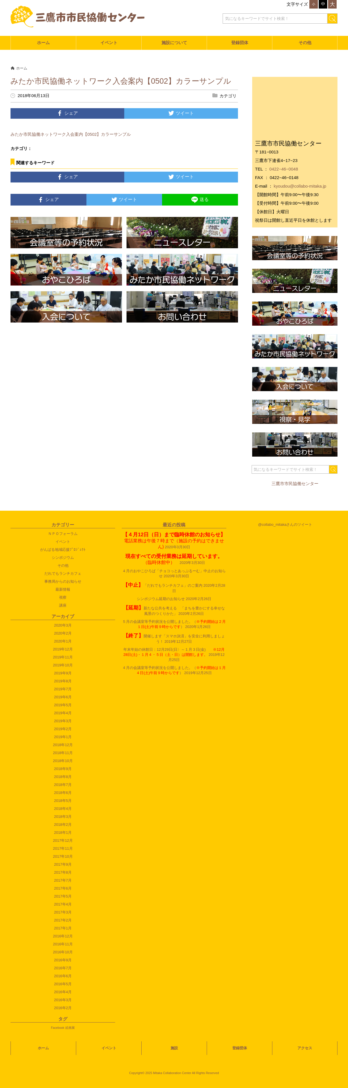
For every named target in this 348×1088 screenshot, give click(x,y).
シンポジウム (63, 557)
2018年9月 (63, 769)
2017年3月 (63, 912)
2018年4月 (63, 808)
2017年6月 (63, 888)
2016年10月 (62, 952)
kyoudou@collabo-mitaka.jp (300, 186)
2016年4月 (63, 992)
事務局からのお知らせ (62, 581)
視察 (63, 597)
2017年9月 (63, 864)
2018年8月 (63, 777)
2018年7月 (63, 785)
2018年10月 (62, 761)
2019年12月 (62, 649)
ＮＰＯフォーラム (63, 533)
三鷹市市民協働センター (295, 483)
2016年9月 (63, 960)
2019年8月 (63, 681)
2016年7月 (63, 968)
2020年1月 (63, 641)
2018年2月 (63, 824)
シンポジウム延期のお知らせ (161, 599)
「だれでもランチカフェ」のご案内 (162, 585)
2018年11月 (62, 753)
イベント (108, 42)
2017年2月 (63, 920)
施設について (174, 42)
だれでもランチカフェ (62, 573)
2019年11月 (62, 657)
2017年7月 (63, 880)
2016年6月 (63, 976)
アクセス (304, 1048)
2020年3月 (63, 625)
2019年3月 (63, 721)
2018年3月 (63, 816)
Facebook (57, 1027)
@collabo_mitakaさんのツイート (285, 524)
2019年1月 (63, 737)
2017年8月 (63, 872)
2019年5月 (63, 705)
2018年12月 (62, 745)
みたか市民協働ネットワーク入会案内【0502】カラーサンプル (71, 134)
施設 (174, 1048)
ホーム (43, 42)
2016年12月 (62, 936)
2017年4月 (63, 904)
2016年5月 (63, 984)
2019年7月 (63, 689)
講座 (63, 605)
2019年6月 (63, 697)
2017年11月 (62, 848)
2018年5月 (63, 800)
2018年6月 (63, 793)
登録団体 (239, 42)
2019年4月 (63, 713)
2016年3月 (63, 1000)
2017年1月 (63, 928)
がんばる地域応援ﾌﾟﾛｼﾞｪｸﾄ (63, 549)
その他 (305, 42)
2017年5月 (63, 896)
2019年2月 (63, 729)
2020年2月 (63, 633)
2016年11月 (62, 944)
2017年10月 (62, 856)
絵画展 (70, 1027)
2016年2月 (63, 1008)
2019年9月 (63, 673)
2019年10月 (62, 665)
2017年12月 (62, 840)
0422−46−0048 (283, 169)
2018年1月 (63, 832)
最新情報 (62, 589)
